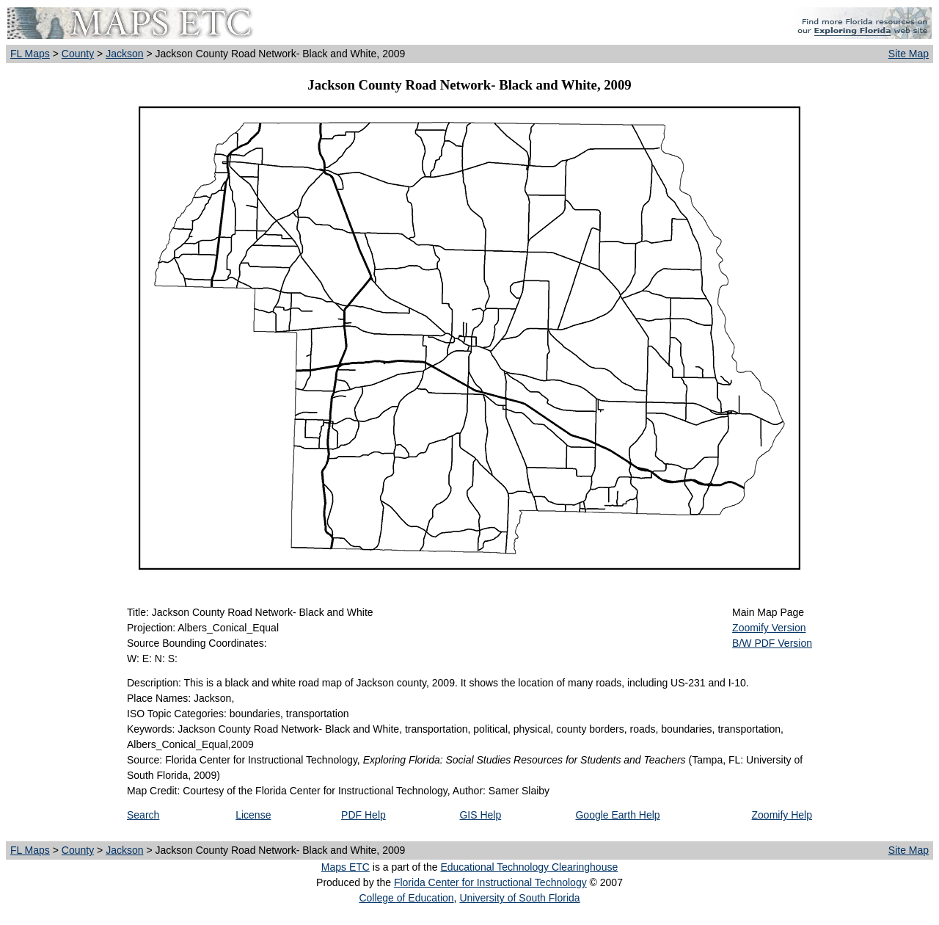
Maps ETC (345, 867)
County (78, 53)
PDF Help (363, 815)
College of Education (406, 898)
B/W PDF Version (772, 643)
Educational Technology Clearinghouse (529, 867)
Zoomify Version (768, 628)
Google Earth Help (617, 815)
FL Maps (30, 53)
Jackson (124, 53)
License (253, 815)
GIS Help (480, 815)
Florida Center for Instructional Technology (490, 882)
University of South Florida (519, 898)
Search (143, 815)
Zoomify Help (782, 815)
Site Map (908, 53)
